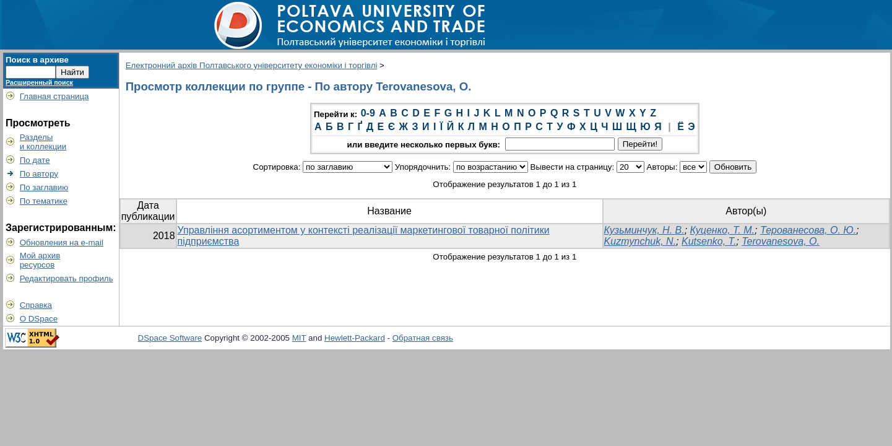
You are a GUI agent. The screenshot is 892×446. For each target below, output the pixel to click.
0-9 (368, 113)
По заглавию (44, 187)
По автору (39, 173)
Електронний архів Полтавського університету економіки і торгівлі (252, 65)
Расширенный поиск (39, 82)
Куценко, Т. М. (722, 230)
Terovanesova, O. (781, 241)
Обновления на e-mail (61, 242)
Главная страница (54, 96)
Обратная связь (422, 338)
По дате (35, 160)
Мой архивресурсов (40, 260)
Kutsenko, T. (709, 241)
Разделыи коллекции (43, 142)
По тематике (43, 201)
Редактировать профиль (66, 278)
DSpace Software (170, 338)
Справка (36, 305)
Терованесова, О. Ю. (808, 230)
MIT (299, 338)
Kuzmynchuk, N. (640, 241)
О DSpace (39, 318)
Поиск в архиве (37, 59)
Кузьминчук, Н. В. (644, 230)
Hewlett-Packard (354, 338)
